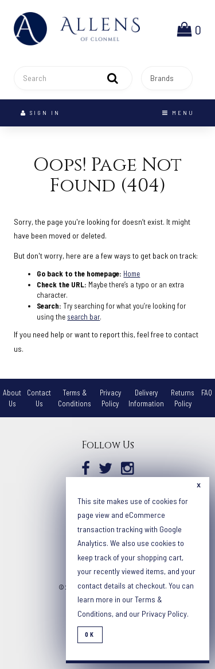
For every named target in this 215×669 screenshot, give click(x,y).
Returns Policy (182, 398)
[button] (189, 28)
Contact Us (39, 398)
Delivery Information (146, 398)
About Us (12, 398)
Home (131, 273)
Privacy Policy (164, 613)
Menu (178, 112)
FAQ (206, 392)
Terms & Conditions (74, 398)
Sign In (40, 112)
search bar (83, 316)
